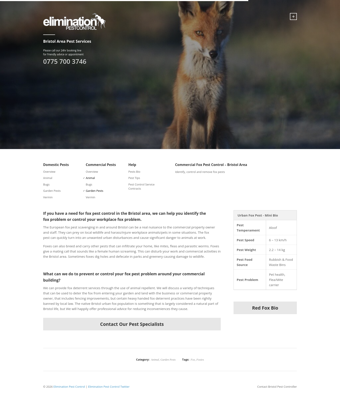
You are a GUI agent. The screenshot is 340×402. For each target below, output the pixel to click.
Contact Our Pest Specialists (132, 324)
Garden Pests (52, 191)
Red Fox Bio (265, 308)
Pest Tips (134, 178)
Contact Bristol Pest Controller (277, 387)
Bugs (46, 184)
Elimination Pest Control (69, 387)
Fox (193, 359)
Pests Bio (134, 172)
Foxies (200, 359)
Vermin (48, 197)
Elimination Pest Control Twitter (109, 387)
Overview (49, 172)
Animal (47, 178)
